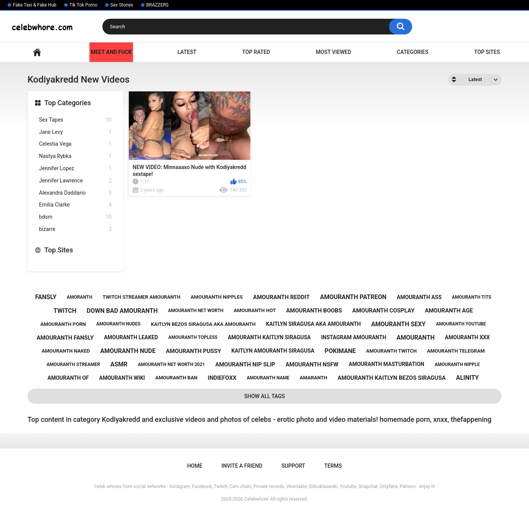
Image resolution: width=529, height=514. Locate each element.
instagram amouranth (353, 337)
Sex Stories (121, 5)
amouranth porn (63, 324)
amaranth (313, 378)
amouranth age (449, 310)
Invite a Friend (241, 466)
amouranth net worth (195, 310)
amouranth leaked (131, 337)
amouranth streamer (73, 364)
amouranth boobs (314, 310)
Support (293, 466)
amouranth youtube (461, 324)
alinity (467, 377)
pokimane (340, 351)
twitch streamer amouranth (141, 297)
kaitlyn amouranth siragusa (272, 351)
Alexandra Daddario (75, 193)
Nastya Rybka (75, 156)
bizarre (75, 229)
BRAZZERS (157, 5)
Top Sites (487, 52)
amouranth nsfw (312, 364)
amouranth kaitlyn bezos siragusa (392, 377)
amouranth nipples (217, 297)
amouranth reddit (281, 297)
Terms (333, 466)
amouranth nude (128, 351)
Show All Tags (264, 396)
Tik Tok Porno (83, 5)
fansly (46, 297)
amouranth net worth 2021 (171, 364)
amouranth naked (66, 351)
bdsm (75, 217)
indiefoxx (222, 377)
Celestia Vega (75, 144)
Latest (186, 52)
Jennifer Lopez (75, 168)
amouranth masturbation (386, 364)
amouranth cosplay (383, 310)
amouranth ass (419, 297)
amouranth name (268, 378)
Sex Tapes (75, 120)
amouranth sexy (398, 324)
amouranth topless (192, 337)
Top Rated (256, 52)
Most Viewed (333, 52)
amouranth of (68, 378)
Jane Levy (75, 132)
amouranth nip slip (245, 364)
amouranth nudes (118, 324)
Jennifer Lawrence (75, 180)
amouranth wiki (122, 378)
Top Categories (67, 103)
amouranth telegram (456, 351)
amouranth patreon (353, 297)
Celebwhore (257, 499)
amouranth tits (471, 297)
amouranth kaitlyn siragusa (269, 337)
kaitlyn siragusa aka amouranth (313, 324)
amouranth (416, 337)
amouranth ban (176, 378)
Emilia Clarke (75, 205)
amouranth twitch (391, 351)
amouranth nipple (457, 364)
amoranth (79, 297)
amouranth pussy (193, 351)
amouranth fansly (65, 337)
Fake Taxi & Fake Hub (35, 5)
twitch (65, 310)
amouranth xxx (467, 337)
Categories (412, 52)
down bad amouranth (122, 310)
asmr (119, 364)
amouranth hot (255, 310)
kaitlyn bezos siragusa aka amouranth (203, 324)
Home (37, 52)
